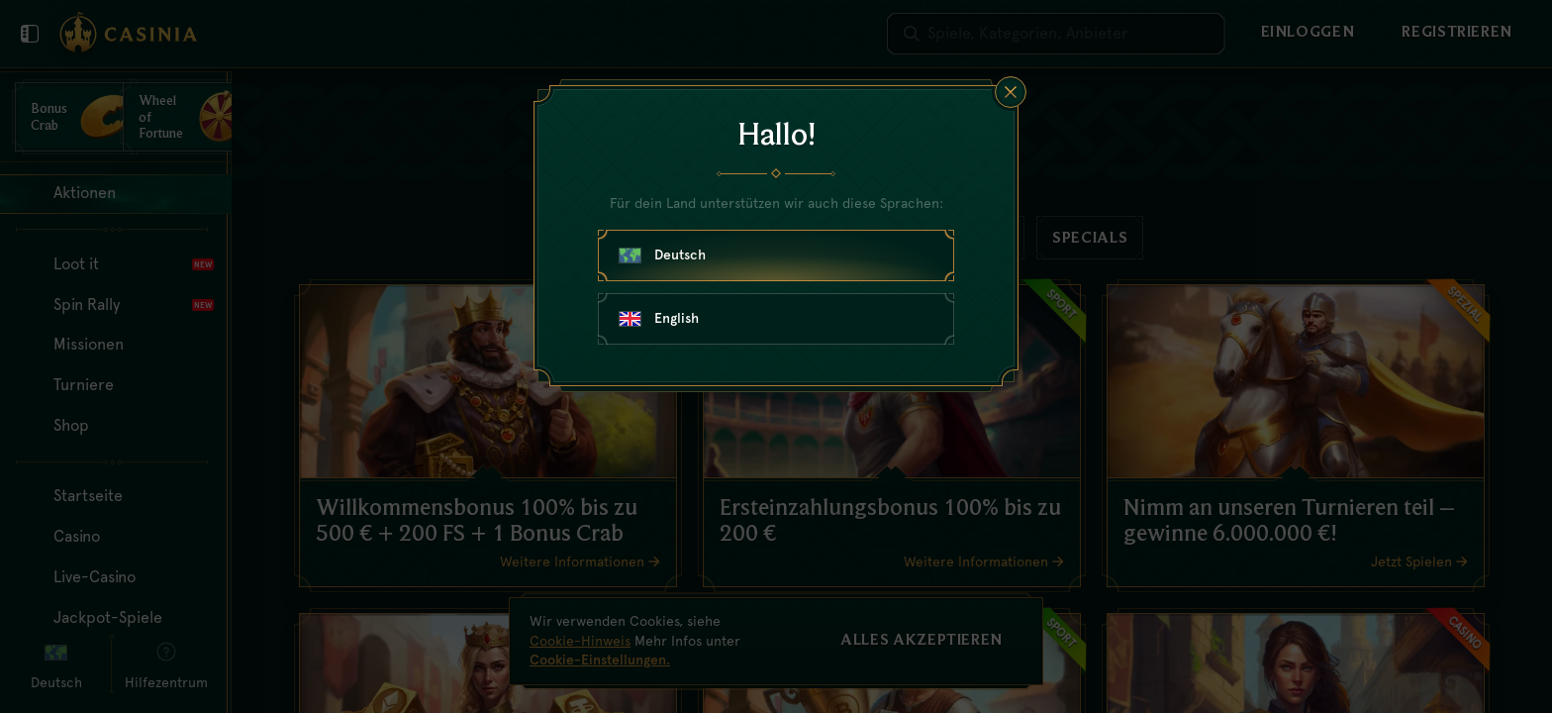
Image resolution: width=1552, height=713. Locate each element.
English (659, 318)
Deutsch (662, 254)
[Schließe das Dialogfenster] (1010, 92)
